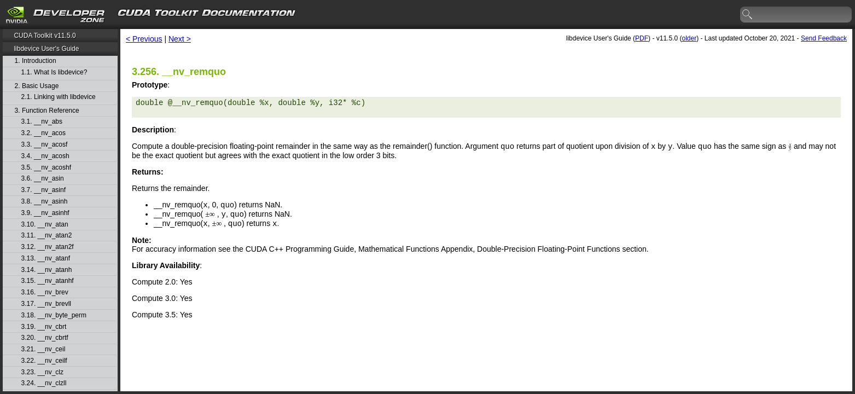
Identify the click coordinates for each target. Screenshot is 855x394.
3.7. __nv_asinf (43, 190)
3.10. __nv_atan (44, 224)
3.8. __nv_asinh (44, 201)
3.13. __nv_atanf (45, 258)
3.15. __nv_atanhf (47, 281)
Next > (179, 38)
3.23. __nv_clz (42, 372)
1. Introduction (35, 61)
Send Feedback (824, 38)
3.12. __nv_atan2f (47, 247)
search (747, 14)
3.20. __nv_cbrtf (44, 337)
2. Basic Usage (37, 86)
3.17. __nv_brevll (46, 304)
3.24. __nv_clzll (44, 383)
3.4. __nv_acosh (45, 156)
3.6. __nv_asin (42, 178)
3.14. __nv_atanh (46, 270)
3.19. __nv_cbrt (44, 327)
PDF (641, 38)
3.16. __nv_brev (44, 292)
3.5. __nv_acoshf (46, 167)
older (689, 38)
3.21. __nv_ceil (43, 349)
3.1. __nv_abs (41, 121)
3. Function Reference (47, 110)
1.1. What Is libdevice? (54, 72)
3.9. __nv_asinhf (45, 213)
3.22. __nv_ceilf (44, 360)
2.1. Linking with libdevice (58, 97)
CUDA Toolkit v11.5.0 (44, 35)
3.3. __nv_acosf (44, 144)
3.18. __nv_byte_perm (53, 315)
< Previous (144, 38)
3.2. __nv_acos (43, 133)
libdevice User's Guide (46, 49)
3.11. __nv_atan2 (46, 235)
